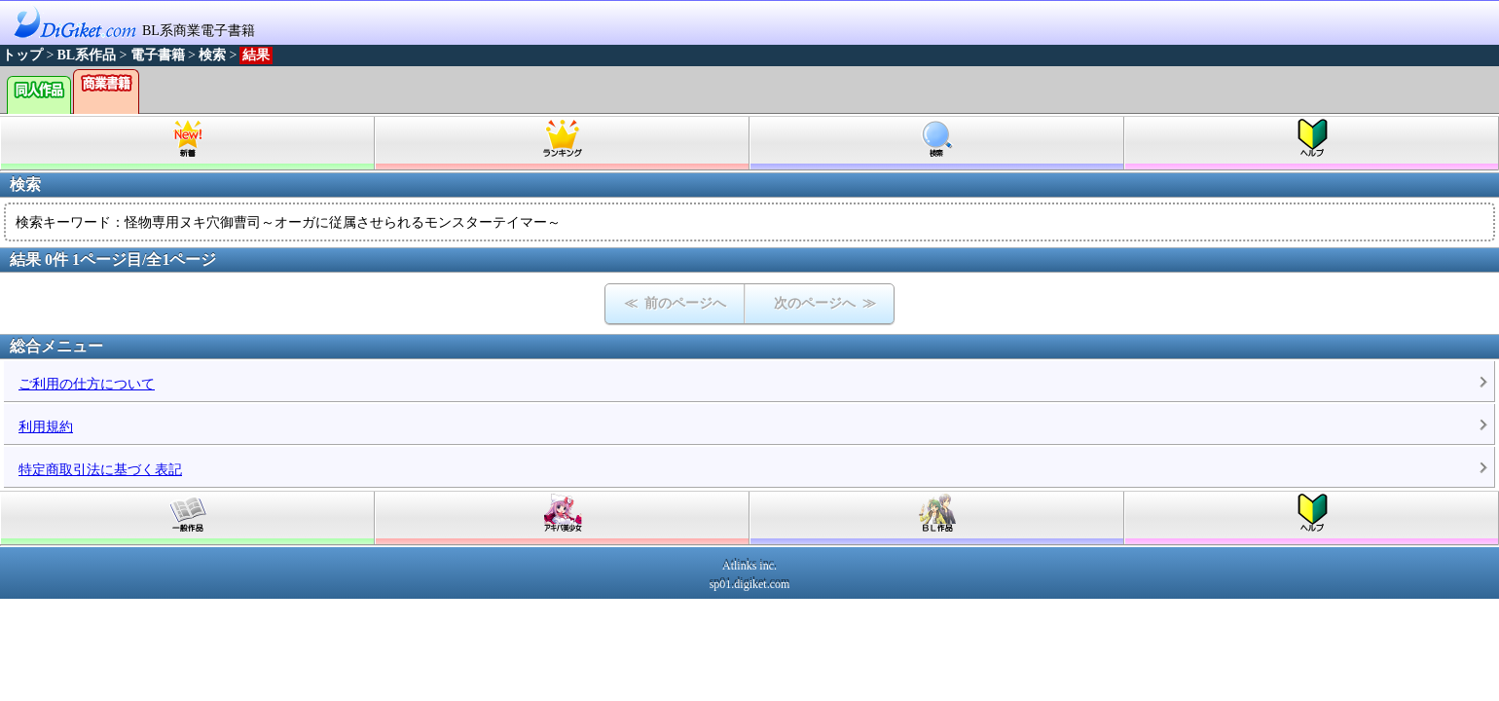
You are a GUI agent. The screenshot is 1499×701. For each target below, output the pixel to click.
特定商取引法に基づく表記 (100, 469)
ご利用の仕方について (86, 384)
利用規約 (45, 427)
